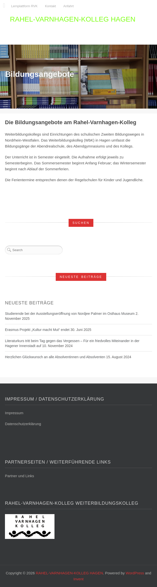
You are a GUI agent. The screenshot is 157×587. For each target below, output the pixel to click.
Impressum (14, 413)
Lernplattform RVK (24, 6)
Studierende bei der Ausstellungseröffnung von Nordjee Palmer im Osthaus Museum (69, 314)
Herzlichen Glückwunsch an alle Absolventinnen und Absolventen (55, 357)
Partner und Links (19, 476)
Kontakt (50, 6)
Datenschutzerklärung (23, 424)
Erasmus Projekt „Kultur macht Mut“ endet (37, 330)
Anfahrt (68, 6)
